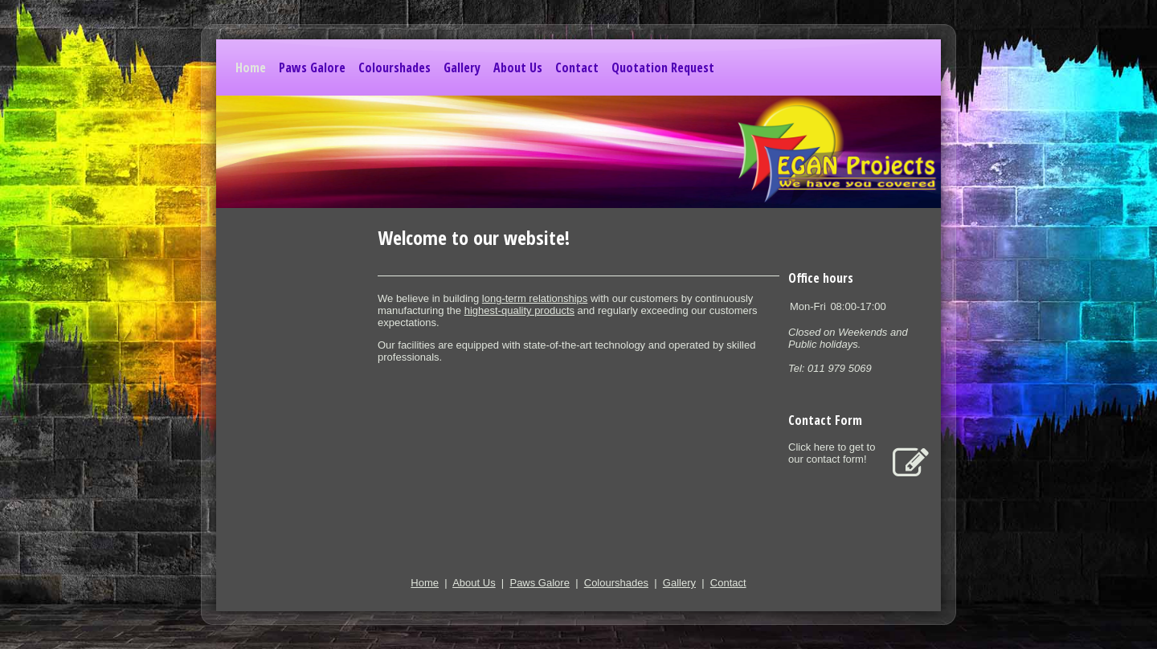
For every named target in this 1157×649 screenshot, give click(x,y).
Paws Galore (312, 67)
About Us (517, 67)
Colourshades (394, 67)
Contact (577, 67)
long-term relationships (535, 298)
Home (250, 67)
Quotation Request (662, 67)
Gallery (462, 67)
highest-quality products (519, 310)
